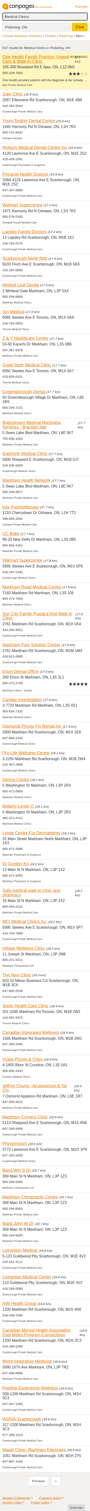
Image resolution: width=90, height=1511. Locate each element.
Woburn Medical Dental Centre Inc (34, 147)
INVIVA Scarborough (21, 1419)
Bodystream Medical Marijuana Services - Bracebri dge (31, 424)
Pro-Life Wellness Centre (25, 753)
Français (81, 6)
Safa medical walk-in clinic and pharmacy (31, 892)
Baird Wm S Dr (16, 1170)
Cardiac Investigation (22, 699)
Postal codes (40, 1502)
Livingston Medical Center (26, 1277)
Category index (50, 1498)
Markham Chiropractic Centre (30, 1197)
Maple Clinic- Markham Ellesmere (34, 1449)
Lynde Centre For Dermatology (31, 833)
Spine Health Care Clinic (25, 1005)
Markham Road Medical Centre (31, 587)
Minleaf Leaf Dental (20, 285)
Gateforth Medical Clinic (25, 453)
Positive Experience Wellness (30, 1388)
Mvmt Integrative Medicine (27, 1361)
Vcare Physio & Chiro (22, 1059)
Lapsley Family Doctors (24, 231)
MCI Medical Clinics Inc (24, 921)
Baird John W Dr (18, 1223)
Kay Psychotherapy (20, 507)
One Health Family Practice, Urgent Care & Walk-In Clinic (35, 59)
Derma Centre (15, 779)
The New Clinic (16, 975)
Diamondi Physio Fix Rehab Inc (32, 726)
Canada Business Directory (22, 36)
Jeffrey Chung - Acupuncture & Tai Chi (34, 1088)
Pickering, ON (16, 27)
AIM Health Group (19, 1303)
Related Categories (16, 1498)
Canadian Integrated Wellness (30, 1032)
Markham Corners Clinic (25, 1117)
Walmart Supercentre (22, 205)
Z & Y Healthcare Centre (25, 338)
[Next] (56, 1481)
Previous (38, 1481)
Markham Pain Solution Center (31, 644)
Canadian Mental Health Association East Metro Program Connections (36, 1332)
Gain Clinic (12, 94)
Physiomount (14, 1143)
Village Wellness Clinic (23, 948)
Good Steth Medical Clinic (26, 365)
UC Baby (10, 533)
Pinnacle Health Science (25, 174)
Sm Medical (13, 311)
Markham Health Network (26, 480)
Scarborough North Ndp (24, 258)
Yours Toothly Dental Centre (28, 120)
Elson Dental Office (20, 671)
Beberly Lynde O (18, 806)
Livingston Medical (19, 1250)
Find (80, 27)
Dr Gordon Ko (15, 863)
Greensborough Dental (23, 391)
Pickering (66, 36)
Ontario (50, 36)
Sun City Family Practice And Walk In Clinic (37, 616)
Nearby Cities (12, 1502)
